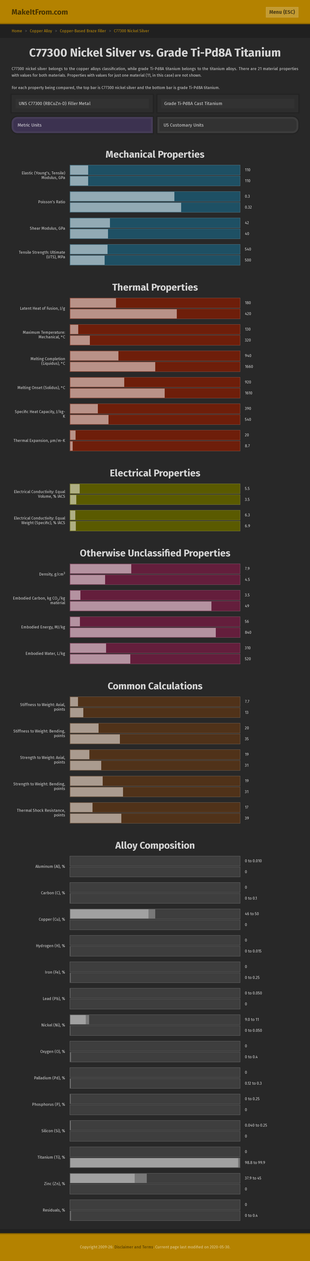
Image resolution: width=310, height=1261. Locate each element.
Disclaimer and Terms (133, 1247)
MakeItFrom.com (40, 12)
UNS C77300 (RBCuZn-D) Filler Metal (55, 103)
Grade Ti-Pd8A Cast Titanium (193, 103)
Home (17, 31)
